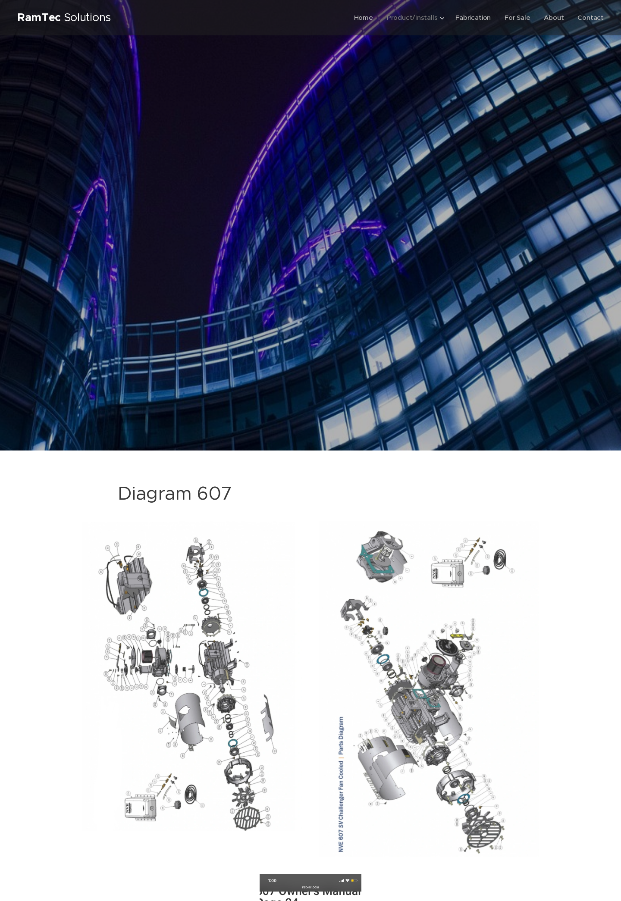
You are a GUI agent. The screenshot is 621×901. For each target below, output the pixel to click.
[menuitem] (361, 17)
